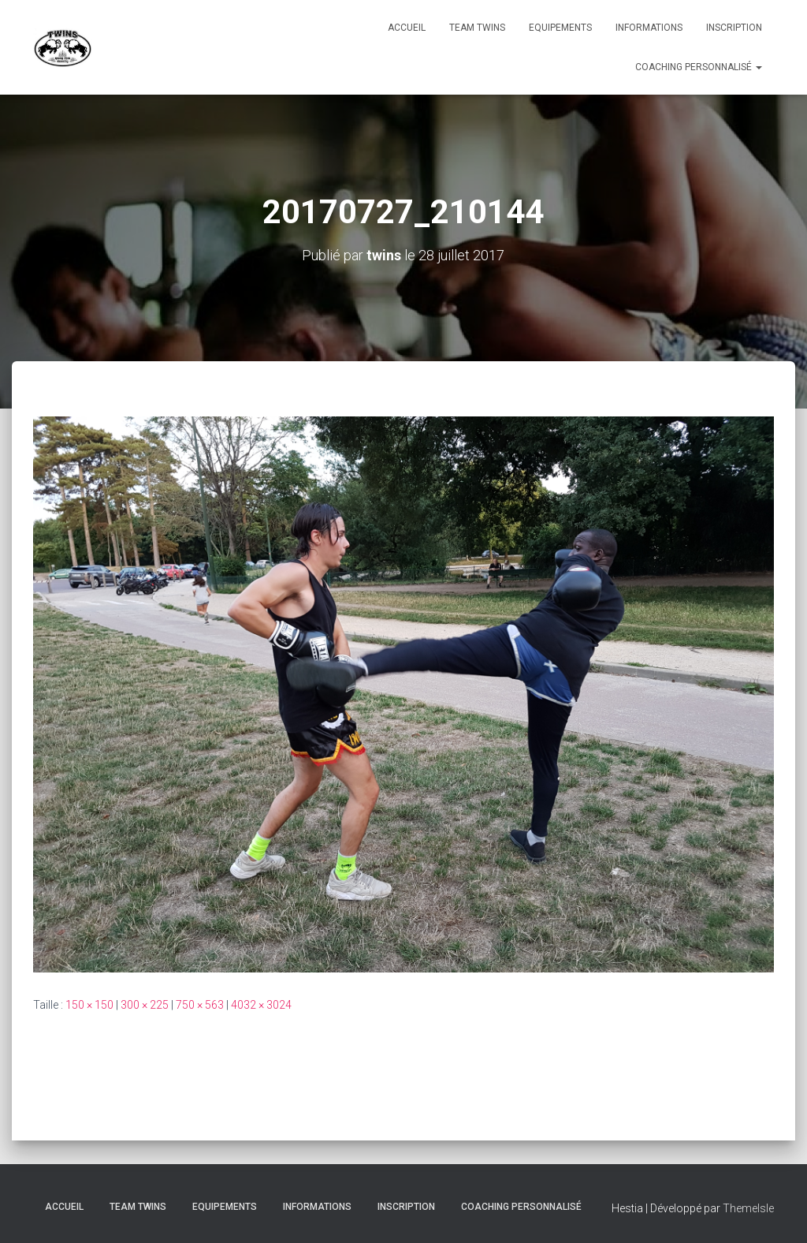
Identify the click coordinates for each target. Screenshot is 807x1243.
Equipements (560, 27)
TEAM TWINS (477, 27)
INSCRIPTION (734, 27)
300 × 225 (145, 1005)
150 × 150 (89, 1005)
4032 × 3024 (261, 1005)
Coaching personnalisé (698, 67)
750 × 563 (200, 1005)
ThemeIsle (748, 1208)
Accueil (407, 27)
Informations (648, 27)
